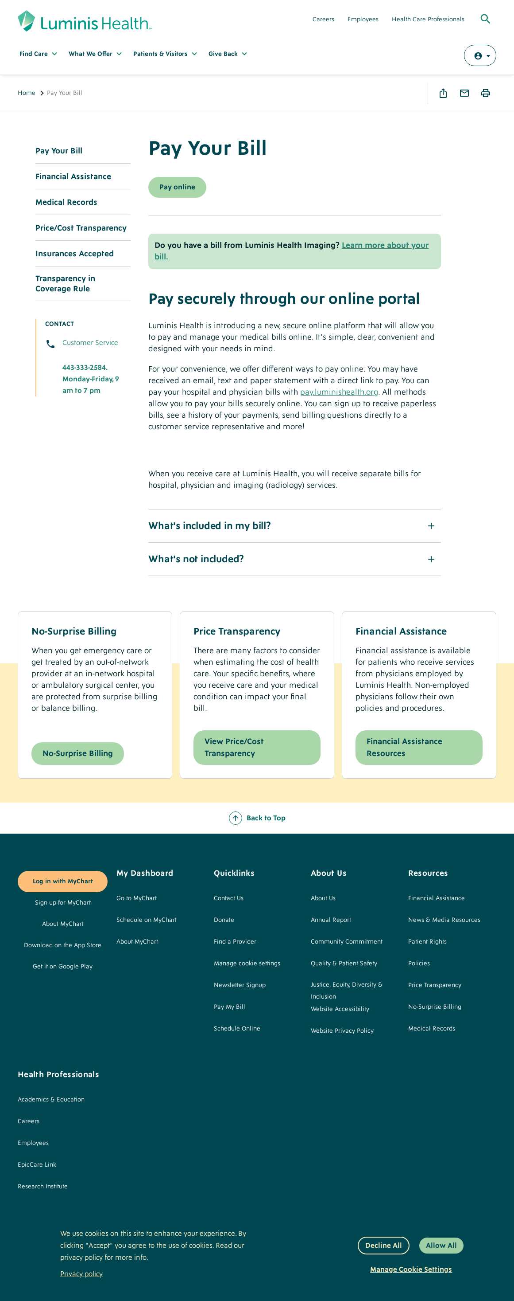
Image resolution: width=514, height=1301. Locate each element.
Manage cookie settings (247, 963)
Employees (363, 19)
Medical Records (66, 202)
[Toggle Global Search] (485, 19)
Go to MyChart (136, 898)
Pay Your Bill (58, 151)
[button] (294, 526)
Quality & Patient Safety (344, 963)
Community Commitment (347, 941)
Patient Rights (427, 941)
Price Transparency (434, 985)
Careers (323, 19)
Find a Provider (235, 941)
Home (26, 93)
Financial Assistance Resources (404, 747)
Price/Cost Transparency (81, 228)
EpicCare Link (37, 1164)
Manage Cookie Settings (411, 1270)
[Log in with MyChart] (480, 55)
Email (464, 93)
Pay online (177, 187)
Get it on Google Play (63, 966)
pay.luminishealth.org (339, 392)
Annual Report (331, 920)
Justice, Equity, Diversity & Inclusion (347, 990)
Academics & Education (51, 1099)
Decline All (383, 1246)
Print (485, 93)
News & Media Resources (444, 920)
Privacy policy (81, 1274)
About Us (323, 898)
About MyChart (63, 924)
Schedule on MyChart (146, 920)
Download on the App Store (62, 945)
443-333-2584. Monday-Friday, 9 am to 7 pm (90, 379)
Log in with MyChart (63, 881)
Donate (224, 920)
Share (443, 93)
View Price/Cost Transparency (234, 747)
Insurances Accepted (74, 254)
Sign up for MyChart (63, 902)
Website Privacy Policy (342, 1031)
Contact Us (228, 898)
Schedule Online (237, 1028)
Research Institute (43, 1186)
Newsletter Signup (240, 985)
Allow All (441, 1246)
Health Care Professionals (428, 19)
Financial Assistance (73, 176)
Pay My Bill (229, 1007)
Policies (419, 963)
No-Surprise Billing (78, 753)
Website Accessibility (340, 1009)
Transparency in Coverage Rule (65, 284)
